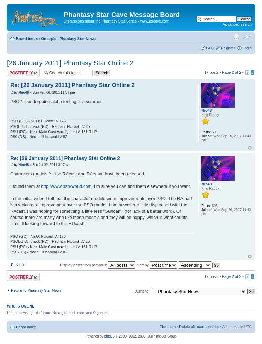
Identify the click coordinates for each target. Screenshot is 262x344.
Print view (236, 37)
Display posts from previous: (97, 265)
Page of (231, 72)
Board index (27, 38)
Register (228, 48)
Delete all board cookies (199, 327)
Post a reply (23, 73)
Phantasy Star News (78, 38)
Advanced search (237, 24)
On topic (48, 38)
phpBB (109, 336)
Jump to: (142, 291)
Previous (18, 265)
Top (250, 148)
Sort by (157, 265)
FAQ (210, 48)
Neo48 (23, 92)
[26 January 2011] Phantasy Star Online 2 (70, 63)
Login (247, 48)
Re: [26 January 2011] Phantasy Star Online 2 (72, 85)
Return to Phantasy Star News (36, 290)
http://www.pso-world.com (66, 186)
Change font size (247, 37)
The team (168, 327)
